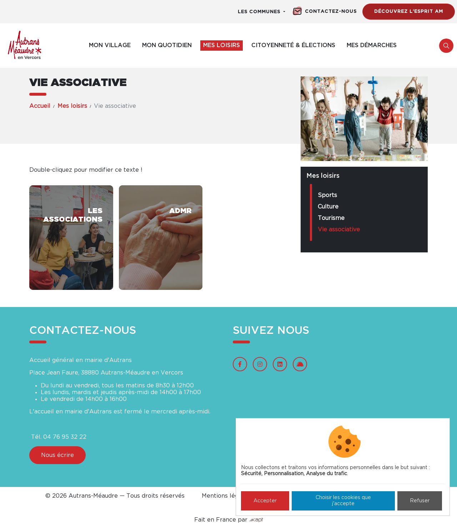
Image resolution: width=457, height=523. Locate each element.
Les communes (260, 12)
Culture (328, 207)
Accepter (265, 500)
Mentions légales (226, 496)
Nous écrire (57, 455)
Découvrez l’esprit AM (408, 11)
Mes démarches (372, 45)
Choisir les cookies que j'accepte (343, 500)
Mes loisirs (221, 45)
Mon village (110, 45)
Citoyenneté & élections (293, 45)
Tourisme (331, 218)
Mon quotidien (167, 45)
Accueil (39, 106)
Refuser (420, 500)
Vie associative (339, 229)
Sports (327, 195)
